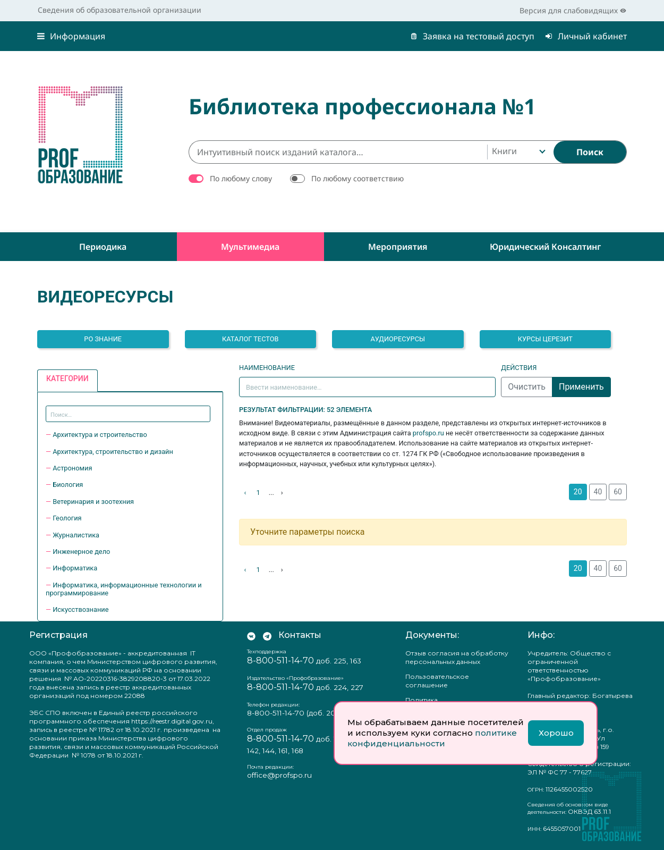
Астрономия (72, 468)
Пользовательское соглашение (437, 680)
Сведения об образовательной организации (119, 10)
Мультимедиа (250, 247)
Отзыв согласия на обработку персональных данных (456, 657)
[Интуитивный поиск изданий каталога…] (338, 152)
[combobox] (517, 152)
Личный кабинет (586, 36)
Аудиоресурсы (397, 339)
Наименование (267, 368)
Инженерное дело (81, 552)
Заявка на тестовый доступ (472, 36)
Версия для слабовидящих (573, 10)
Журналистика (76, 535)
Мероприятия (398, 247)
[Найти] (590, 152)
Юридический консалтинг (545, 247)
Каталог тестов (250, 339)
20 (578, 491)
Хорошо (556, 733)
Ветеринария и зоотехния (93, 502)
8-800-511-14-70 (280, 660)
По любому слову (241, 178)
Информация (71, 36)
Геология (67, 518)
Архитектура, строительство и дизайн (113, 452)
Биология (68, 485)
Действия (519, 368)
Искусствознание (80, 609)
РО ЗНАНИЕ (103, 339)
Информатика (75, 568)
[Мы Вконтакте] (251, 635)
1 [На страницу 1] (258, 492)
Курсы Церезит (545, 339)
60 (618, 491)
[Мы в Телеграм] (267, 635)
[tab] (67, 380)
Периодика (102, 247)
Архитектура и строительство (100, 435)
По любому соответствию (357, 178)
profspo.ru (428, 433)
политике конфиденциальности (432, 738)
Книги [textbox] (504, 151)
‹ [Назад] (245, 492)
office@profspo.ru (279, 775)
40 (598, 491)
